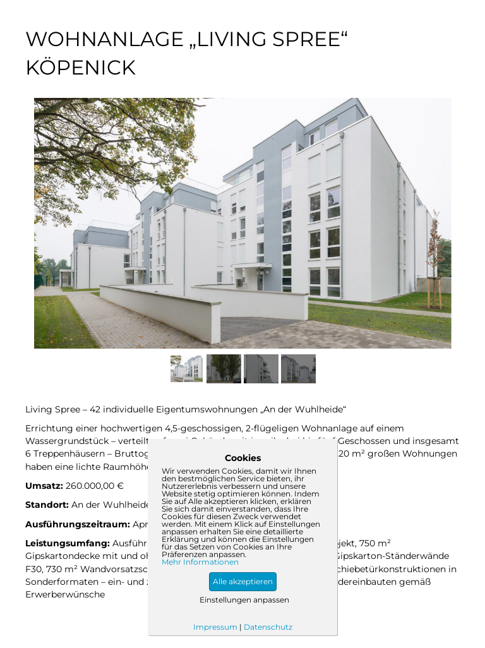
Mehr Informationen (200, 562)
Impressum (215, 627)
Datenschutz (268, 627)
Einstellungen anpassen (244, 599)
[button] (243, 581)
